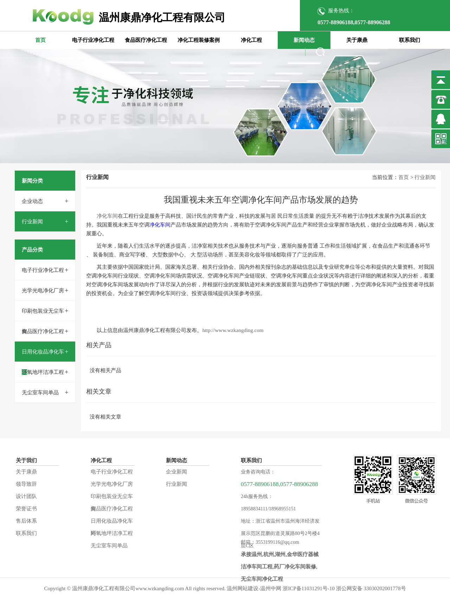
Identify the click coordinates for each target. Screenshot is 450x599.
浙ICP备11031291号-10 (309, 588)
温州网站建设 (242, 588)
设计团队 (26, 496)
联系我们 (409, 40)
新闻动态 (304, 40)
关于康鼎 (356, 40)
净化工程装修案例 (199, 40)
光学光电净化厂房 (43, 290)
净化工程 (251, 40)
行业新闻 (32, 221)
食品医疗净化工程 (146, 40)
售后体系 (26, 521)
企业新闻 (176, 471)
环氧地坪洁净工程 (43, 372)
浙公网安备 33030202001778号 (371, 588)
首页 (40, 40)
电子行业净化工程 (93, 40)
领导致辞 (26, 484)
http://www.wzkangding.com (232, 330)
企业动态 (32, 201)
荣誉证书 (26, 508)
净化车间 (107, 216)
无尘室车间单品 (40, 392)
